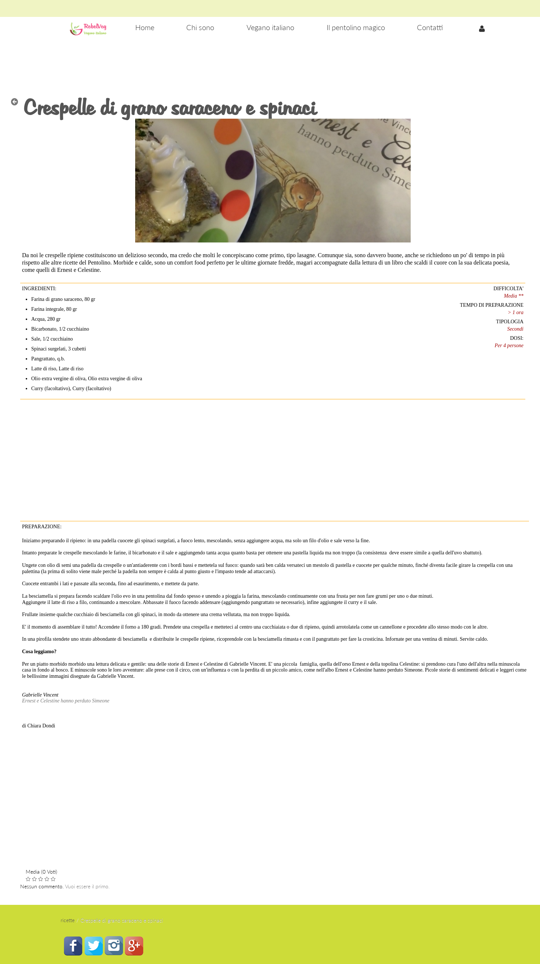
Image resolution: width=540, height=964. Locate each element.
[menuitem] (145, 27)
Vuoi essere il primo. (87, 886)
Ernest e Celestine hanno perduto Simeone (65, 701)
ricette (68, 920)
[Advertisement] (270, 62)
